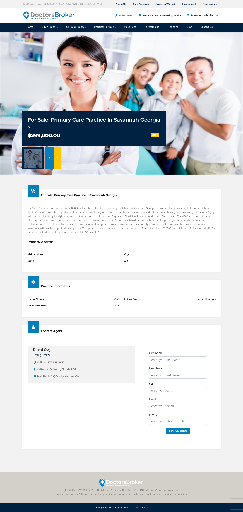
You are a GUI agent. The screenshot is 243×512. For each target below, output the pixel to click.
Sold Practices (141, 4)
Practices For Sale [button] (104, 26)
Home (30, 26)
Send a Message (178, 430)
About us (121, 4)
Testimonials (210, 4)
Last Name (155, 368)
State (152, 383)
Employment (189, 4)
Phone (153, 414)
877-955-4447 (126, 15)
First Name (155, 353)
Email (152, 399)
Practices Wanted (165, 4)
